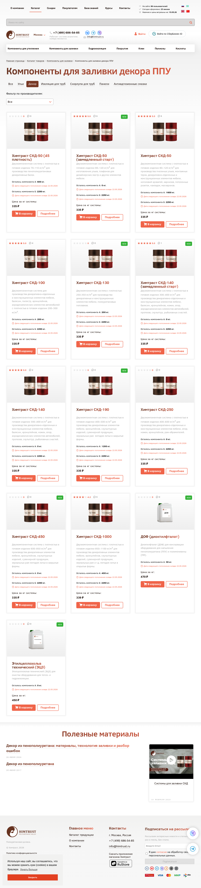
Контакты (75, 846)
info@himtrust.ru (95, 36)
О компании (76, 840)
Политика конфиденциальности (21, 853)
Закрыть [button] (32, 877)
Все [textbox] (10, 102)
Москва (39, 34)
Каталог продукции (81, 835)
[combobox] (29, 102)
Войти (142, 34)
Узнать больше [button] (28, 869)
